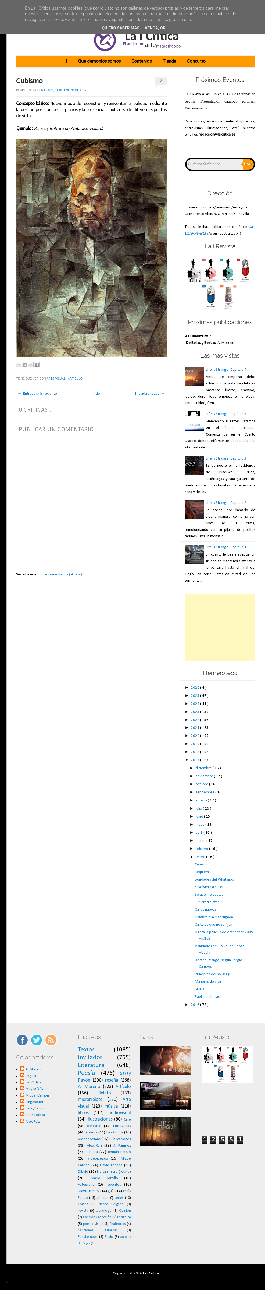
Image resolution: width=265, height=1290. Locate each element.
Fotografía (86, 1185)
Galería (91, 1132)
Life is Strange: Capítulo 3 (226, 459)
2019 (195, 744)
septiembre (205, 792)
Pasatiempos (88, 1237)
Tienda (169, 61)
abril (199, 833)
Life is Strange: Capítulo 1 (226, 547)
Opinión (125, 1211)
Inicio (96, 394)
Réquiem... (203, 872)
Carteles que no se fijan (213, 925)
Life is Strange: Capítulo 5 (226, 414)
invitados (90, 1057)
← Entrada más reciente (37, 394)
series (119, 1198)
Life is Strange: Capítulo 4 (226, 370)
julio (199, 809)
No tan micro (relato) (114, 1172)
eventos (114, 1185)
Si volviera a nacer (209, 887)
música (111, 1106)
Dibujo (83, 1172)
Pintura (92, 1152)
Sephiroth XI (35, 1115)
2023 (195, 712)
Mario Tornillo (104, 1178)
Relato (104, 1093)
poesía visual (93, 1224)
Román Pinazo (119, 1152)
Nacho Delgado (111, 1204)
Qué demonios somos (99, 61)
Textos (86, 1050)
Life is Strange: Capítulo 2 (226, 503)
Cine (127, 1120)
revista (83, 1211)
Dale (248, 164)
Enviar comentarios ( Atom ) (60, 574)
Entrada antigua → (150, 394)
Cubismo (29, 81)
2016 (195, 1005)
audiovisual (120, 1112)
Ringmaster (35, 1102)
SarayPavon (35, 1109)
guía (111, 1191)
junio (200, 817)
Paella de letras (207, 997)
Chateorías (117, 1224)
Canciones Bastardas (98, 1230)
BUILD (199, 989)
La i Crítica (33, 1082)
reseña (111, 1080)
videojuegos (98, 1159)
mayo (200, 825)
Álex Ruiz (33, 1122)
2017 (195, 760)
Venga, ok (155, 28)
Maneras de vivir (208, 982)
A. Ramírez (122, 1146)
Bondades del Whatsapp (214, 880)
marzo (201, 841)
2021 (195, 728)
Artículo (76, 378)
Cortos (83, 1204)
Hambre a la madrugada (214, 917)
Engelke (32, 1076)
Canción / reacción (97, 1217)
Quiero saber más (120, 28)
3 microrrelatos (207, 902)
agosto (202, 800)
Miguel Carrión (37, 1096)
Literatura (91, 1065)
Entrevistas (122, 1126)
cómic (101, 1198)
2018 (195, 752)
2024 (195, 704)
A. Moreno (34, 1070)
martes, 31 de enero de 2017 (64, 90)
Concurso (196, 61)
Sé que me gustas (209, 895)
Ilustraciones (100, 1119)
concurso (94, 1126)
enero (201, 857)
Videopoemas (89, 1139)
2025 (195, 696)
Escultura (124, 1217)
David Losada (111, 1165)
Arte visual (56, 378)
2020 (195, 736)
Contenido (141, 61)
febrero (202, 849)
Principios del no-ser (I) (213, 974)
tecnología (104, 1211)
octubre (202, 784)
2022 (195, 720)
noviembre (205, 776)
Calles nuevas (205, 910)
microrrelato (90, 1099)
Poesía (86, 1073)
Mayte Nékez (36, 1089)
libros (83, 1112)
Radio (109, 1237)
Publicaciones (120, 1139)
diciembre (204, 768)
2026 (195, 688)
